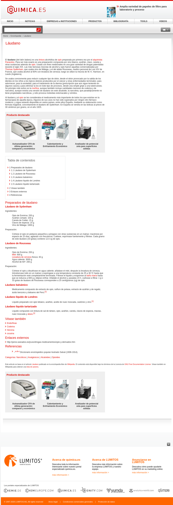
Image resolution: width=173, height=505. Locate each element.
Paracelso (9, 62)
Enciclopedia (16, 36)
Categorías (10, 357)
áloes (30, 314)
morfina (35, 88)
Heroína (10, 330)
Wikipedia (71, 364)
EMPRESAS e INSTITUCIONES (62, 21)
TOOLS (143, 21)
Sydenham (25, 206)
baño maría (92, 275)
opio (60, 60)
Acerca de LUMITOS (105, 459)
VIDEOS (163, 21)
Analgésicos (33, 357)
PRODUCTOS (95, 21)
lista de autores (32, 367)
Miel (14, 254)
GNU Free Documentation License (137, 364)
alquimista (97, 60)
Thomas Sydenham (14, 69)
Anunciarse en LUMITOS (141, 461)
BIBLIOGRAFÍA (120, 21)
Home (5, 36)
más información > (60, 475)
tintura (41, 60)
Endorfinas (12, 323)
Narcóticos (21, 357)
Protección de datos (106, 502)
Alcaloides (45, 357)
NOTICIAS (30, 21)
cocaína (10, 333)
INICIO (10, 21)
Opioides (56, 357)
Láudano (35, 364)
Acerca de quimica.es (66, 459)
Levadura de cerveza (21, 257)
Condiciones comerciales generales (78, 502)
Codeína (11, 326)
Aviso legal (52, 502)
